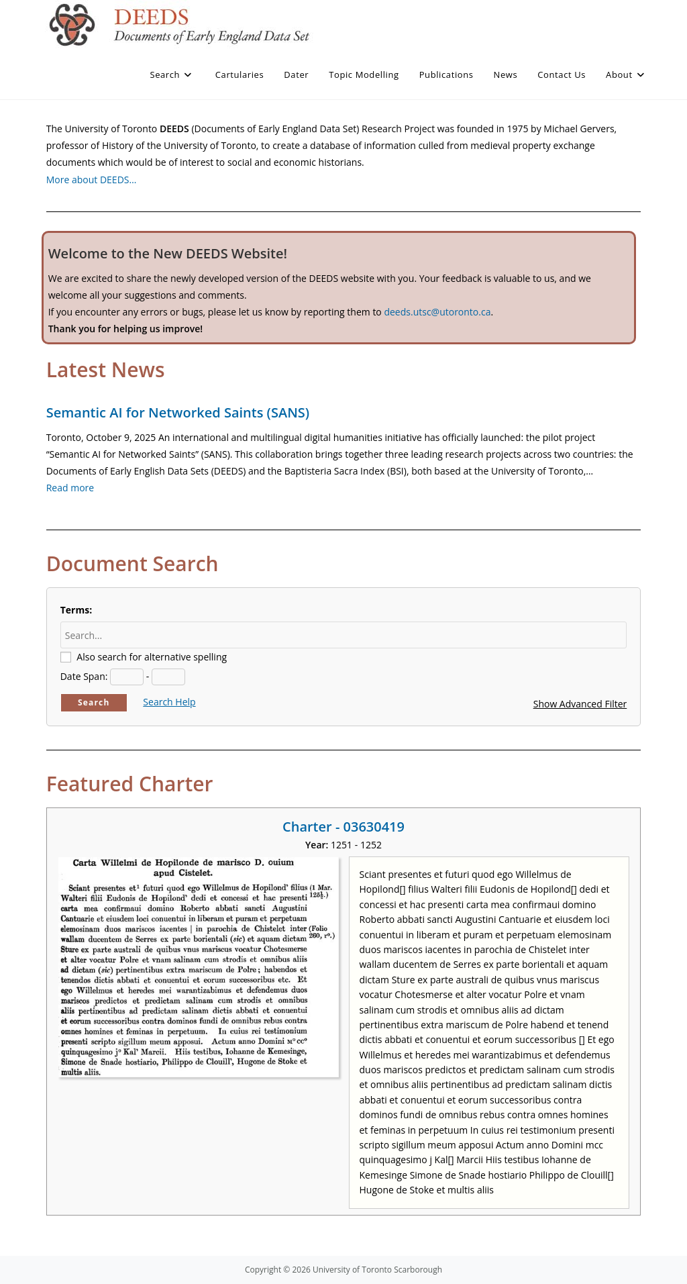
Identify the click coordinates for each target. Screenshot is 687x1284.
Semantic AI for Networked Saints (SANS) (177, 412)
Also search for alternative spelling (151, 656)
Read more (70, 487)
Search (94, 702)
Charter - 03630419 (343, 827)
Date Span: (84, 676)
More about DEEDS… (91, 179)
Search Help (169, 701)
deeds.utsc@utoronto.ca (437, 311)
